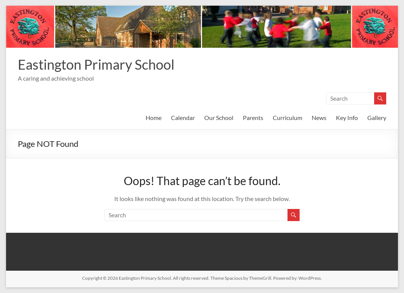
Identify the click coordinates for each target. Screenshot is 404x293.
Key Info (347, 117)
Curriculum (287, 117)
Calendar (183, 117)
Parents (253, 117)
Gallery (376, 117)
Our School (218, 117)
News (319, 117)
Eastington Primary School (96, 64)
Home (154, 117)
